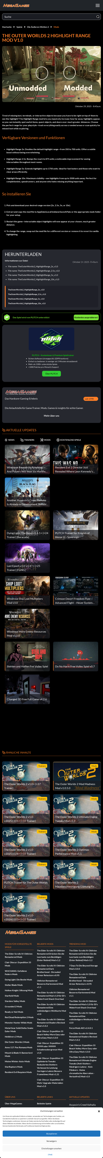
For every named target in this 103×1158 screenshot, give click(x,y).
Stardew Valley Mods (15, 1001)
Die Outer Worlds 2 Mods (17, 1042)
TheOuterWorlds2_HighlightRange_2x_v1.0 (26, 290)
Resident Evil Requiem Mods (18, 1072)
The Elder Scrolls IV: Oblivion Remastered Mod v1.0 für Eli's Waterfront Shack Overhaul (51, 995)
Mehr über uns (51, 415)
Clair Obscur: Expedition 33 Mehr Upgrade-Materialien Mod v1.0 (50, 1082)
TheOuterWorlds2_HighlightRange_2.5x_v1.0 (27, 294)
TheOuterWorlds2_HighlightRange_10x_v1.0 (26, 303)
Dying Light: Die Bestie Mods (18, 979)
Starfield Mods (12, 995)
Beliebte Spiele (44, 1103)
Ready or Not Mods (14, 1012)
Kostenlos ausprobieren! (86, 317)
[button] (99, 1111)
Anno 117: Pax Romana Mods (18, 1047)
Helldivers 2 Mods (13, 1036)
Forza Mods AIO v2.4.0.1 (81, 1028)
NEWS (9, 440)
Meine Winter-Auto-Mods (17, 1061)
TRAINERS (27, 440)
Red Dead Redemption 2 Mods (19, 1017)
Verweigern (51, 1141)
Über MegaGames (13, 1103)
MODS (45, 440)
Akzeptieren (51, 1133)
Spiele (19, 27)
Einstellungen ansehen (51, 1148)
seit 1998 (89, 398)
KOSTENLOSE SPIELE (68, 440)
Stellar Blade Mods (14, 985)
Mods (56, 27)
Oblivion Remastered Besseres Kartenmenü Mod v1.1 (50, 983)
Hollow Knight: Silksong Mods (19, 990)
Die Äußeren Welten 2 (38, 27)
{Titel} (50, 1155)
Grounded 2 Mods (13, 1006)
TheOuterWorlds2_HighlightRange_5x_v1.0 (26, 299)
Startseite (7, 27)
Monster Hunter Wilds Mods (18, 1022)
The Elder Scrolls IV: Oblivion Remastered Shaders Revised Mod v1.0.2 (51, 1022)
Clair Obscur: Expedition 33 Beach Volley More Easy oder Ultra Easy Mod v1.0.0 (51, 1034)
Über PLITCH (51, 373)
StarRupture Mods (14, 1066)
